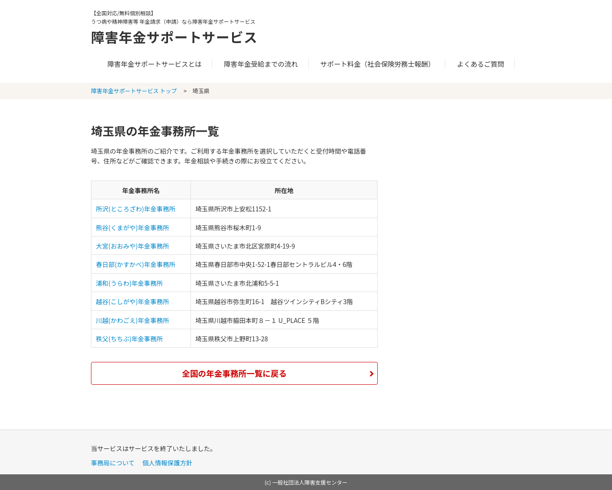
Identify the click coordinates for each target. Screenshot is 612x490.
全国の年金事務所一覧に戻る (234, 373)
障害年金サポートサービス (174, 37)
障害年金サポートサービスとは (155, 64)
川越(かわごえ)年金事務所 (132, 320)
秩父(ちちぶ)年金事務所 (129, 338)
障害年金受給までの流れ (261, 64)
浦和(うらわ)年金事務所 (129, 283)
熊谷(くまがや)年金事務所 (132, 227)
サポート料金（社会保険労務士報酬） (377, 64)
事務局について (113, 462)
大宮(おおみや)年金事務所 (132, 245)
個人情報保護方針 (167, 462)
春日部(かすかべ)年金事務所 (135, 264)
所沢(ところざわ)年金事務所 (135, 208)
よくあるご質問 (480, 64)
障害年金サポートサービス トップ (134, 90)
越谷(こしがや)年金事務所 (132, 301)
